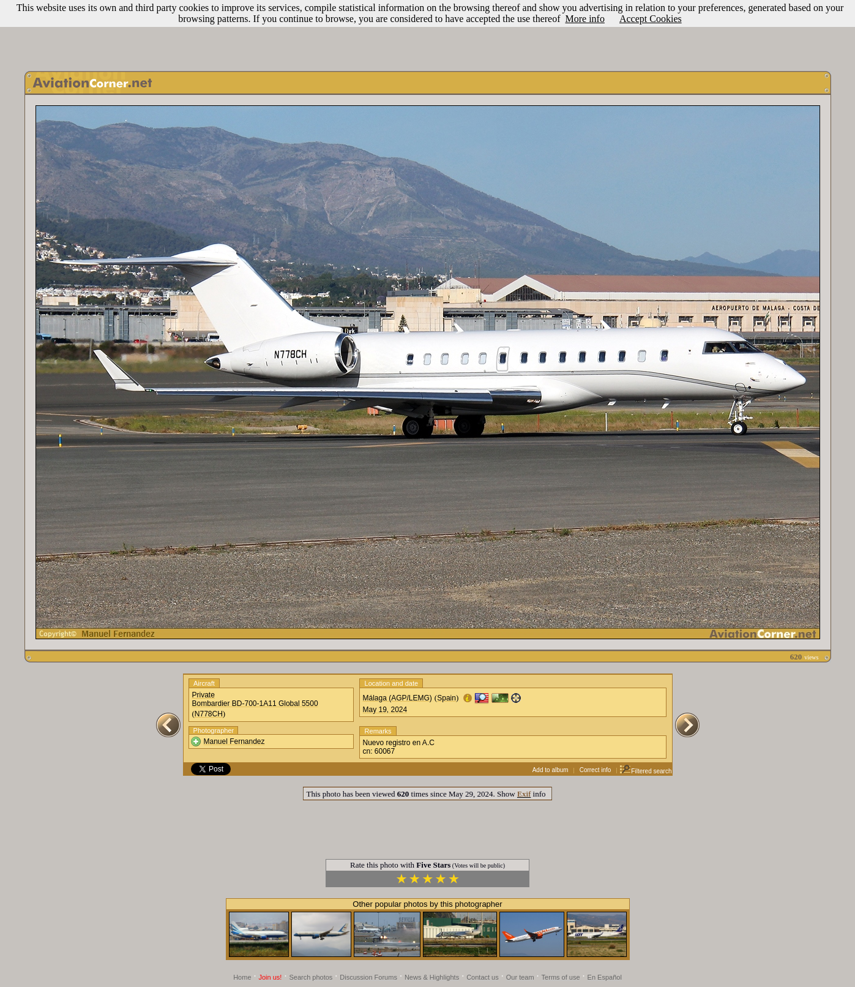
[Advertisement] (428, 32)
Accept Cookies (650, 18)
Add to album (550, 770)
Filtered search (645, 771)
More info (585, 18)
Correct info (595, 770)
